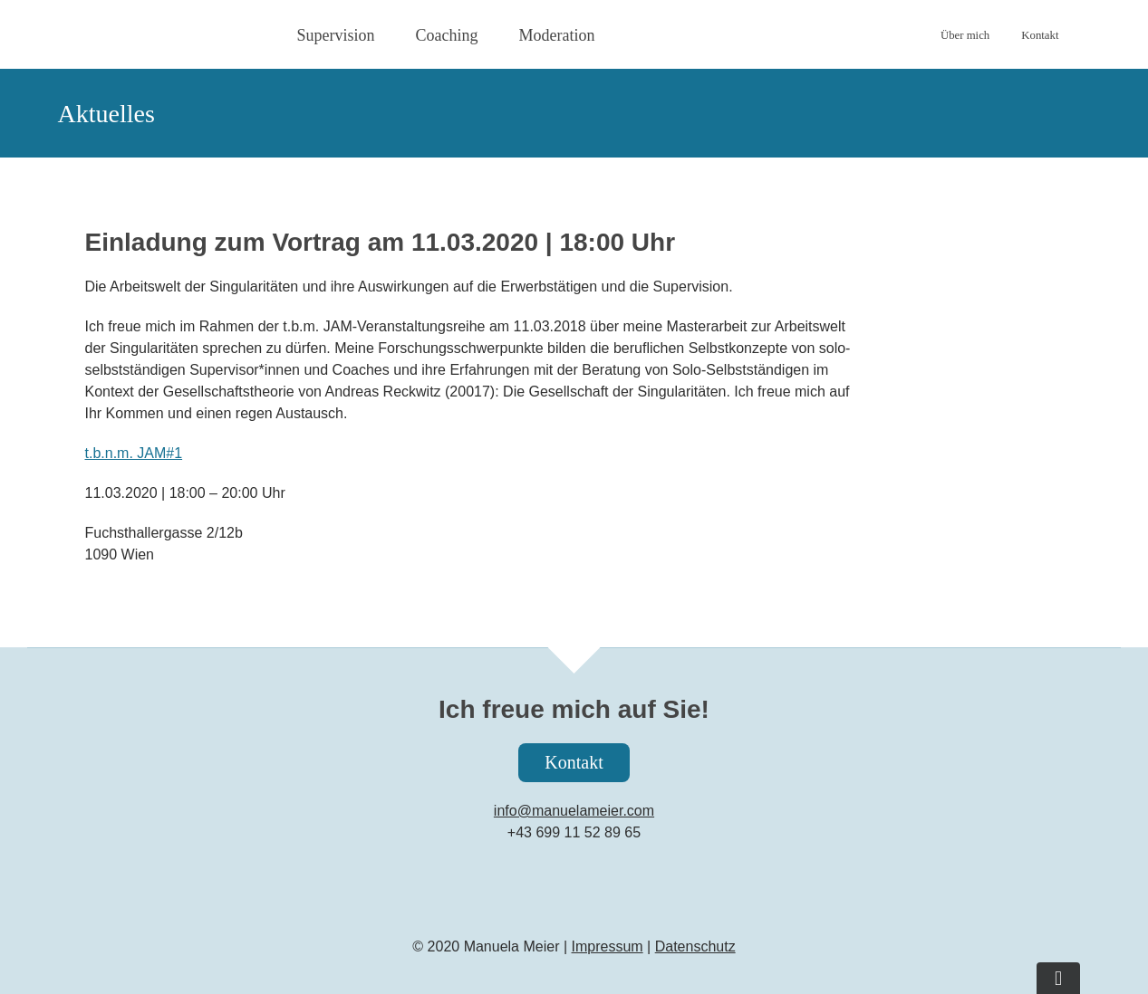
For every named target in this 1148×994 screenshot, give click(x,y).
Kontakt (574, 762)
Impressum (607, 946)
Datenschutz (695, 946)
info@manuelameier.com (574, 810)
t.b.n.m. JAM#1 (134, 453)
